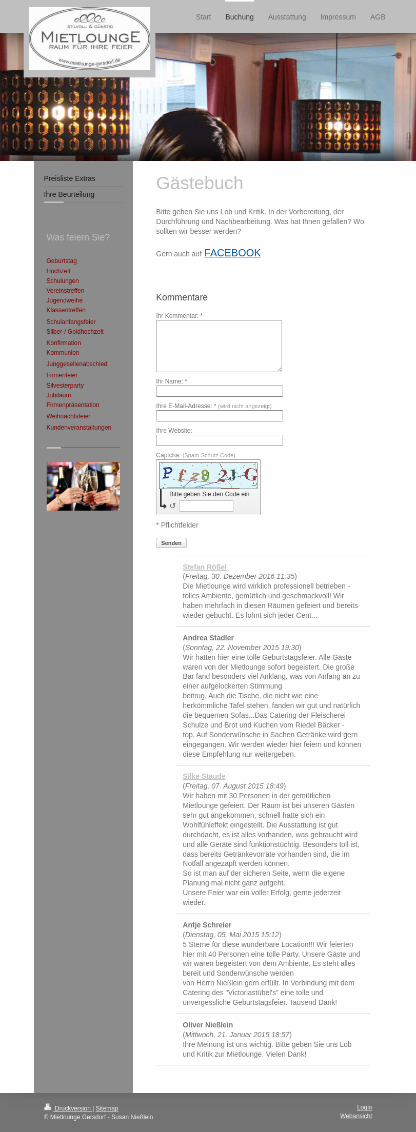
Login (364, 1107)
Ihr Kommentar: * (179, 315)
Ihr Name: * (171, 381)
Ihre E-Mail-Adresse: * (213, 406)
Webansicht (356, 1116)
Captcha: (195, 455)
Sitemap (107, 1108)
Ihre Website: (174, 430)
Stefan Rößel (205, 567)
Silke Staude (204, 776)
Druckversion (68, 1108)
